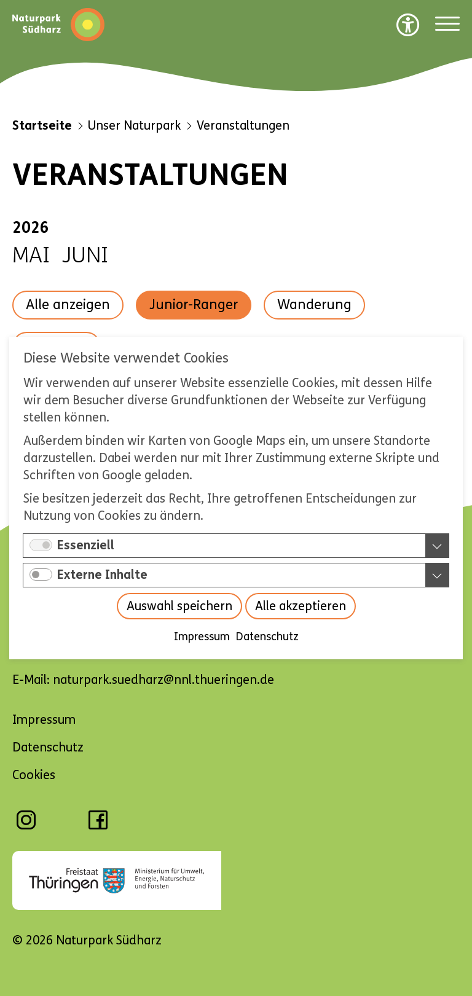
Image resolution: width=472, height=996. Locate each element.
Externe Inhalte (102, 575)
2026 (30, 228)
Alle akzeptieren (300, 606)
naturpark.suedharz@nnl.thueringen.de (163, 680)
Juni (85, 256)
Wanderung (314, 305)
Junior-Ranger (193, 305)
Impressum (202, 636)
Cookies (33, 775)
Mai (31, 256)
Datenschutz (267, 636)
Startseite (42, 126)
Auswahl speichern (179, 606)
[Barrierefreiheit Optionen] (408, 24)
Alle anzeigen (68, 305)
